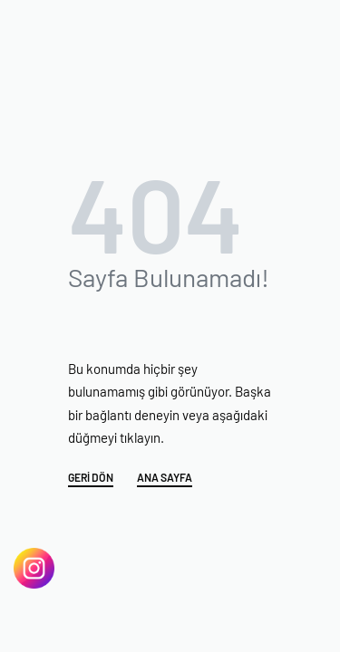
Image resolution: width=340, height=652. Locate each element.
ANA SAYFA (164, 478)
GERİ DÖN (90, 478)
